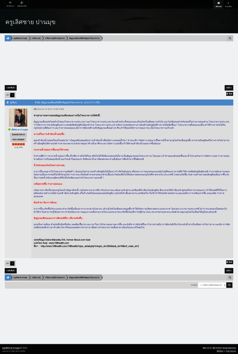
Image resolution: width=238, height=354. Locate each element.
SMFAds (220, 350)
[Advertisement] (96, 62)
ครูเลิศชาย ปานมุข (11, 347)
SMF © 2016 (217, 347)
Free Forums (231, 350)
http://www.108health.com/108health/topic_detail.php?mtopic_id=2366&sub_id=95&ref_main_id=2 (90, 245)
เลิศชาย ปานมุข (19, 128)
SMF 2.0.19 (207, 347)
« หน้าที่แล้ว (11, 87)
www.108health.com (59, 242)
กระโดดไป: (194, 284)
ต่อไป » (228, 87)
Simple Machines (229, 347)
